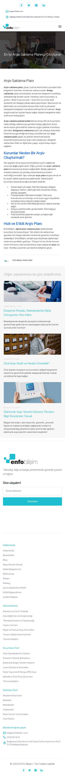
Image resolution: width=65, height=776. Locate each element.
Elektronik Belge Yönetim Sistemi (19, 662)
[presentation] (25, 514)
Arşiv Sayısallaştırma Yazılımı (16, 653)
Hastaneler (8, 709)
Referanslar (8, 573)
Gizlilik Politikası (10, 597)
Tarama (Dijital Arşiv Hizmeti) (17, 634)
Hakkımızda (8, 550)
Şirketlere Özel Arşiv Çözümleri (18, 676)
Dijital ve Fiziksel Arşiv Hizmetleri (18, 630)
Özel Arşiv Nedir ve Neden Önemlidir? (27, 363)
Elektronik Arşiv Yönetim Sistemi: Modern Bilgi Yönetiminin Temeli (29, 414)
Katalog (6, 583)
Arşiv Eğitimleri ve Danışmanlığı (17, 616)
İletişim (6, 578)
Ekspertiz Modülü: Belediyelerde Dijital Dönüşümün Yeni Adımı (27, 313)
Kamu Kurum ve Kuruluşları (15, 714)
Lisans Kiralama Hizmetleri (15, 667)
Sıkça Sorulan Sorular (13, 564)
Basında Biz (8, 555)
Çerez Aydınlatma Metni (14, 587)
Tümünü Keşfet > (11, 639)
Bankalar (7, 700)
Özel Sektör (8, 718)
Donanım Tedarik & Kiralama (16, 658)
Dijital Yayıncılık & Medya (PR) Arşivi (19, 672)
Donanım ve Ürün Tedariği (15, 611)
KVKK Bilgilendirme (12, 592)
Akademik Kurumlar (12, 695)
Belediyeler (8, 704)
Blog (5, 560)
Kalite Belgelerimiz (12, 569)
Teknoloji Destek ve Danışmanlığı (18, 620)
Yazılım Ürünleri (10, 625)
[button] (60, 26)
